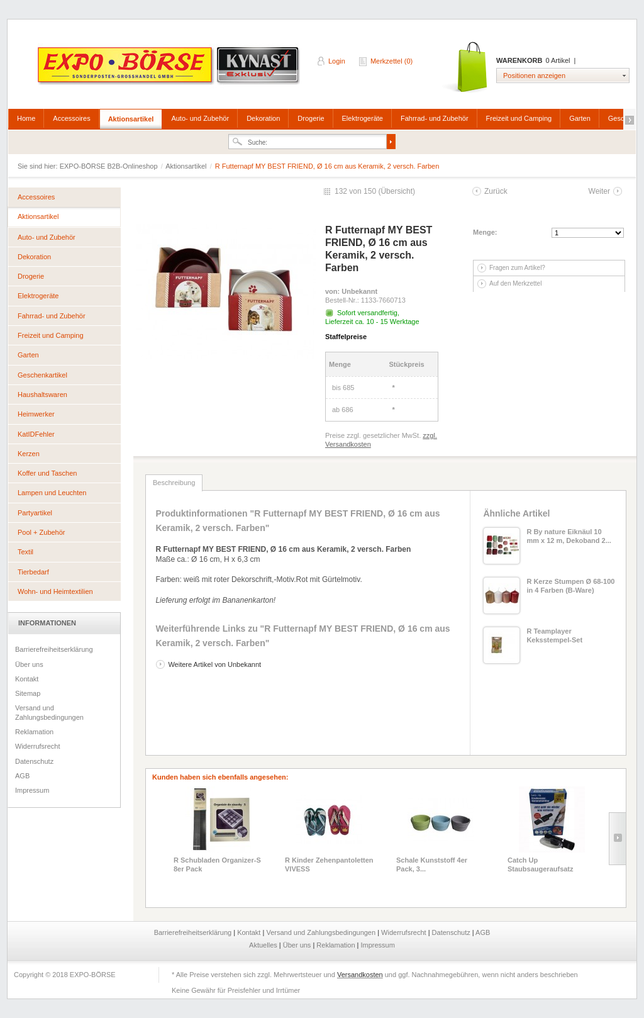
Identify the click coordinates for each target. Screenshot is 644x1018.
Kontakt (26, 679)
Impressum (32, 790)
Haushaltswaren (42, 394)
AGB (22, 776)
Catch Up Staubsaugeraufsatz (541, 864)
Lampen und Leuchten (52, 492)
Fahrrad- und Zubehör (435, 118)
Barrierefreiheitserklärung (54, 649)
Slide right (617, 838)
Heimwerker (36, 414)
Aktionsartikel (131, 119)
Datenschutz (34, 761)
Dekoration (263, 118)
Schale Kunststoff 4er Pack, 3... (431, 864)
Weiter (599, 191)
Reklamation (34, 732)
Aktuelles (264, 945)
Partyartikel (35, 513)
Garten (580, 118)
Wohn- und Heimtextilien (55, 591)
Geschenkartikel (42, 375)
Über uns (29, 664)
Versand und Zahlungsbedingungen (49, 712)
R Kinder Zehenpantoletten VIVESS (329, 864)
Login (336, 61)
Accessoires (71, 118)
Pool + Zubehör (41, 532)
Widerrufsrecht (37, 746)
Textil (25, 552)
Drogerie (310, 118)
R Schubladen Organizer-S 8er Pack (217, 864)
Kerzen (29, 453)
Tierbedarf (33, 572)
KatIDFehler (36, 434)
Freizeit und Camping (519, 118)
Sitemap (27, 693)
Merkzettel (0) (391, 61)
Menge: (485, 232)
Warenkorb (465, 68)
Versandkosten (360, 974)
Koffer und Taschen (47, 473)
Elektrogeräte (362, 118)
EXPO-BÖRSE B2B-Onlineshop (170, 69)
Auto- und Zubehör (200, 118)
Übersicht (396, 191)
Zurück (496, 191)
